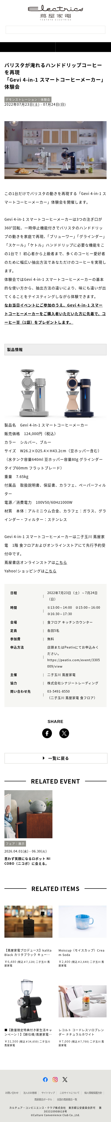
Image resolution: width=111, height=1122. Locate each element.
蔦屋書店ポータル (43, 1099)
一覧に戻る (58, 758)
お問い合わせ (11, 1093)
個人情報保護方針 (93, 1093)
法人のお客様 (30, 1093)
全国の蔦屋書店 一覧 (67, 1099)
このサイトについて (69, 1093)
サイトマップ (48, 1093)
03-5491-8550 (58, 691)
